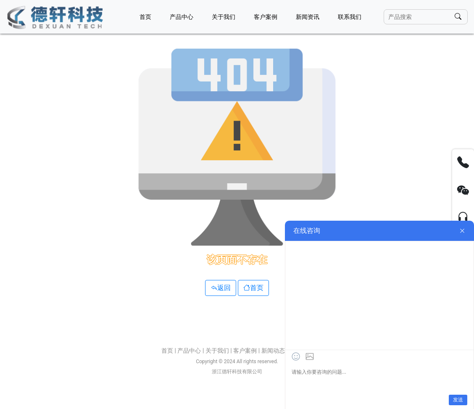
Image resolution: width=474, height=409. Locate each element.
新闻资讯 (307, 16)
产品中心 (181, 16)
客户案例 (265, 16)
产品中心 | (191, 350)
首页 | (169, 350)
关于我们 (223, 16)
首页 (145, 16)
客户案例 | (247, 350)
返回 (221, 288)
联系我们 (349, 16)
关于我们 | (219, 350)
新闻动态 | (275, 350)
